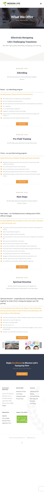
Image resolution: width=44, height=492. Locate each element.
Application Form (6, 423)
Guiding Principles (21, 396)
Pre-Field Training (34, 396)
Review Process (6, 420)
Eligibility (4, 416)
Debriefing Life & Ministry (34, 393)
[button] (3, 345)
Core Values (19, 394)
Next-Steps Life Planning (34, 400)
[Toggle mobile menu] (41, 3)
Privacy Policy (19, 398)
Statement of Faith (21, 391)
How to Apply (5, 418)
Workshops (33, 403)
